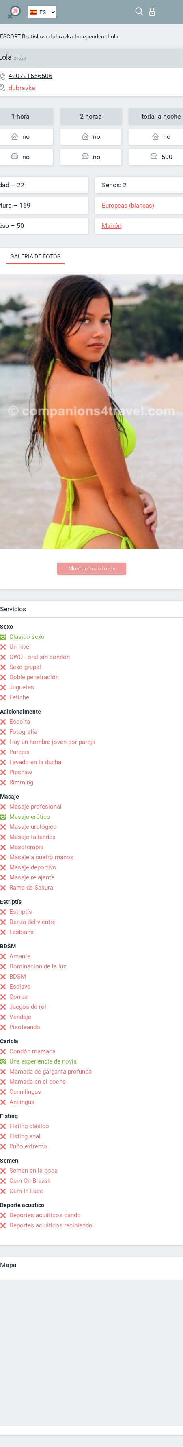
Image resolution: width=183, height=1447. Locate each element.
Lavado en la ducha (35, 762)
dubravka (61, 36)
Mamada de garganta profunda (50, 1071)
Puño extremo (28, 1146)
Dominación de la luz (37, 966)
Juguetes (21, 687)
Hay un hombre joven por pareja (52, 742)
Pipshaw (20, 772)
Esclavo (20, 986)
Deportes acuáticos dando (45, 1215)
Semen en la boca (33, 1170)
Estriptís (20, 911)
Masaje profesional (35, 806)
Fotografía (23, 731)
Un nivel (20, 646)
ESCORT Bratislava (23, 36)
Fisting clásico (29, 1126)
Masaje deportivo (32, 867)
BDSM (17, 976)
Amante (19, 956)
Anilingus (21, 1102)
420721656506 (30, 76)
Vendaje (20, 1017)
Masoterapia (26, 847)
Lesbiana (21, 932)
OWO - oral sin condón (39, 657)
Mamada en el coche (37, 1081)
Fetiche (19, 697)
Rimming (21, 782)
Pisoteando (24, 1027)
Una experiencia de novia (43, 1061)
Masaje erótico (29, 816)
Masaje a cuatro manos (41, 857)
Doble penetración (34, 677)
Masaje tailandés (32, 837)
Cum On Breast (29, 1180)
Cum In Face (26, 1191)
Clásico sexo (27, 636)
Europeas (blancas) (128, 205)
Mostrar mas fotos (91, 568)
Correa (18, 996)
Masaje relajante (31, 877)
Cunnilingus (25, 1091)
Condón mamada (32, 1051)
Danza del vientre (32, 922)
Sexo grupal (25, 667)
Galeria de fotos (35, 256)
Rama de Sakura (31, 887)
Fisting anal (25, 1136)
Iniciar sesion (152, 11)
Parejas (19, 752)
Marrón (111, 225)
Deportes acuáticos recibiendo (51, 1225)
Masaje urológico (33, 826)
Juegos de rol (27, 1007)
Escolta (19, 721)
